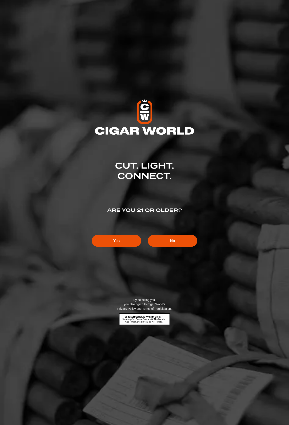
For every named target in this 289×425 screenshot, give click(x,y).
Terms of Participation (156, 308)
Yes (116, 241)
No (172, 241)
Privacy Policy (126, 308)
